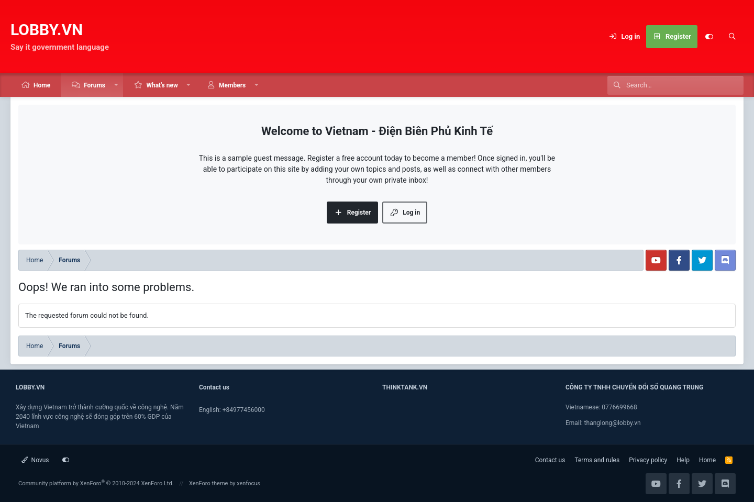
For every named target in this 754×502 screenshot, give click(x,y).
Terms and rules (596, 460)
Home (42, 85)
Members (232, 85)
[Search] (732, 36)
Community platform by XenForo (96, 483)
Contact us (550, 460)
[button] (116, 85)
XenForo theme (208, 483)
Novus (35, 460)
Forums (94, 85)
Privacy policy (648, 460)
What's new (162, 85)
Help (683, 460)
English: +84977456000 (232, 410)
